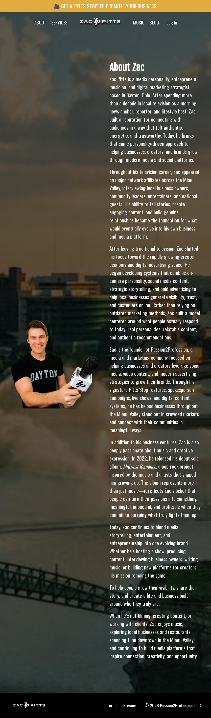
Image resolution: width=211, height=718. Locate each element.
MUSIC (139, 22)
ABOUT (40, 22)
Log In (172, 22)
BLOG (154, 22)
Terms (112, 705)
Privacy (129, 705)
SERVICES (59, 22)
